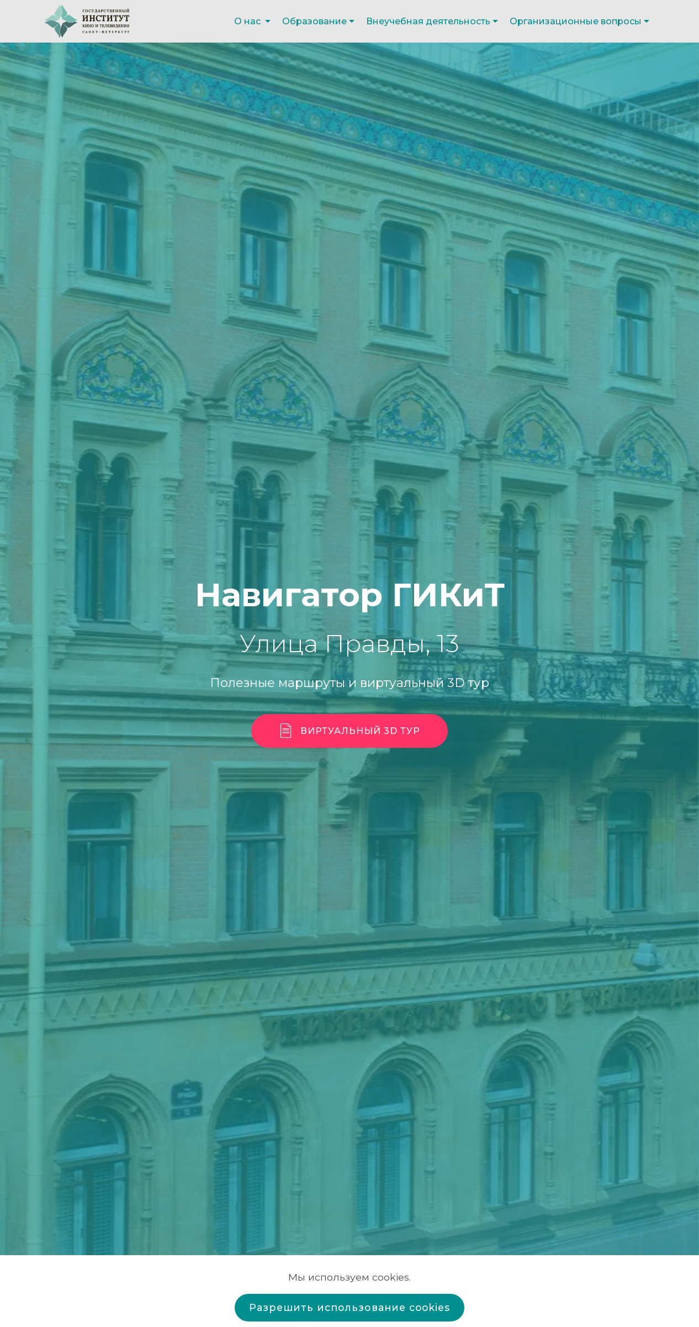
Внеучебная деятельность (428, 21)
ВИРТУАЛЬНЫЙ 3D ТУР (350, 731)
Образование (314, 21)
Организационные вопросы (576, 21)
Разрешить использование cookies (349, 1307)
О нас (248, 21)
